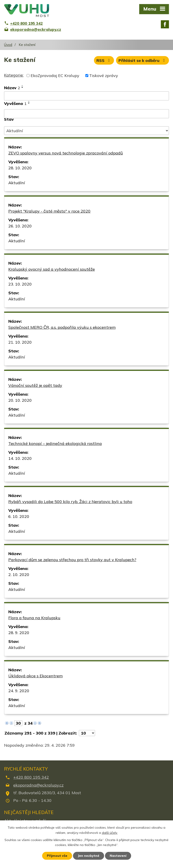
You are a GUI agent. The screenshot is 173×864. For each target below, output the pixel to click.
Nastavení (118, 856)
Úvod (8, 45)
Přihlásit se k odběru (142, 60)
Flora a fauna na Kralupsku (34, 617)
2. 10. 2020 (18, 574)
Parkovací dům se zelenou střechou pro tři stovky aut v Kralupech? (72, 559)
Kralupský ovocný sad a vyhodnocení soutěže (51, 269)
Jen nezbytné (88, 856)
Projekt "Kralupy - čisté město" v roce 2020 (49, 211)
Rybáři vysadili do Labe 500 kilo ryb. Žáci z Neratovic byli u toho (70, 501)
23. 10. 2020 (20, 284)
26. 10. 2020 (20, 226)
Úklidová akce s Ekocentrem (35, 675)
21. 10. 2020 (20, 342)
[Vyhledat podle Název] (86, 95)
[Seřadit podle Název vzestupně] (22, 85)
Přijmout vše (57, 856)
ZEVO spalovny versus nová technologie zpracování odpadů (65, 153)
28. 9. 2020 (18, 632)
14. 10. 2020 (20, 458)
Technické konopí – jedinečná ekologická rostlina (55, 443)
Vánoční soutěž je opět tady (35, 385)
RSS (104, 60)
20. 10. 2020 (20, 400)
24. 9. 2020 (18, 690)
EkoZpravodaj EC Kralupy (55, 75)
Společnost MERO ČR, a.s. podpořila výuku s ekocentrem (62, 327)
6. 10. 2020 (18, 516)
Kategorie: (13, 75)
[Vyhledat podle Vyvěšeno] (86, 113)
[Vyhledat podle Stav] (86, 130)
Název (12, 87)
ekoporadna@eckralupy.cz (38, 785)
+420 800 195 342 (31, 777)
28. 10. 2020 (20, 167)
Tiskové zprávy (103, 75)
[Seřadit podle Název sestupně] (22, 87)
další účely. (110, 833)
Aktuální (16, 182)
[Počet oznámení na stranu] (87, 733)
